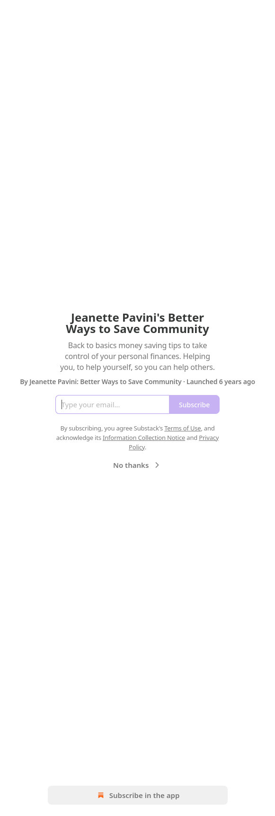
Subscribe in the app (137, 795)
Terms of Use (182, 428)
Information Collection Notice (144, 437)
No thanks (137, 465)
